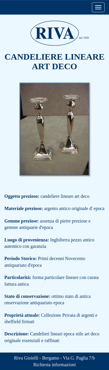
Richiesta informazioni (54, 364)
